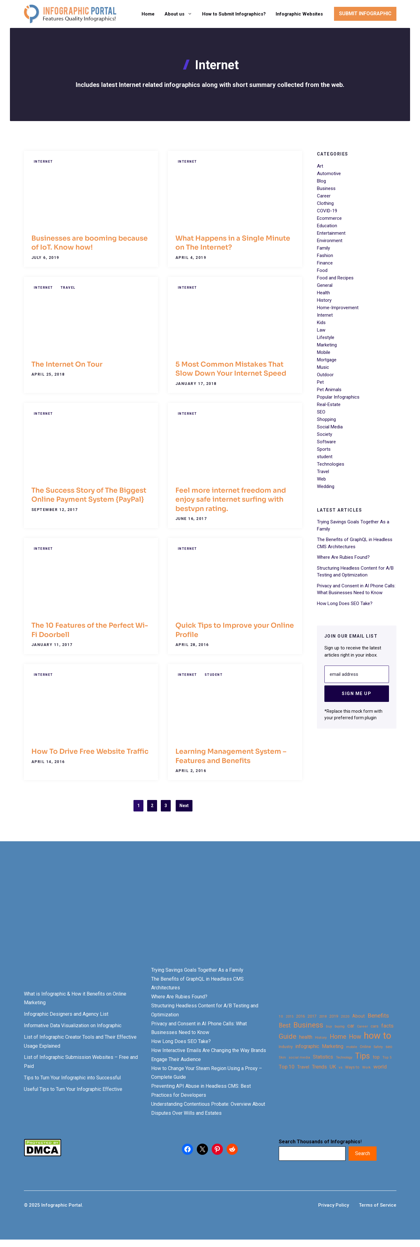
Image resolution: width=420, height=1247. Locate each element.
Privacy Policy (333, 1205)
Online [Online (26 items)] (365, 1046)
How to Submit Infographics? (234, 14)
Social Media (330, 427)
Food (322, 270)
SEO (321, 412)
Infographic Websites (299, 14)
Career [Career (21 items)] (362, 1026)
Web (321, 479)
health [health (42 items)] (305, 1037)
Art (320, 166)
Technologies (330, 464)
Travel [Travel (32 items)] (303, 1066)
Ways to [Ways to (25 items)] (352, 1067)
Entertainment (331, 233)
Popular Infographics (338, 397)
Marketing (327, 345)
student (214, 674)
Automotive (329, 173)
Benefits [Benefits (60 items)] (378, 1015)
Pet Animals (329, 389)
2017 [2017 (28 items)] (312, 1016)
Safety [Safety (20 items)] (378, 1047)
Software (326, 442)
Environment (329, 240)
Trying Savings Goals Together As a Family (197, 970)
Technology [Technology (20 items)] (344, 1057)
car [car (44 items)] (350, 1026)
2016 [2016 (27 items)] (300, 1016)
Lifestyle (325, 337)
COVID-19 (327, 211)
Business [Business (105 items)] (308, 1025)
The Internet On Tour (66, 364)
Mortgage (326, 360)
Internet (43, 161)
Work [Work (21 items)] (366, 1067)
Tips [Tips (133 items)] (362, 1056)
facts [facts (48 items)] (387, 1026)
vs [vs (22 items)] (340, 1067)
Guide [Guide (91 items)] (287, 1036)
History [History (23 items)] (321, 1037)
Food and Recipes (335, 278)
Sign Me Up (356, 693)
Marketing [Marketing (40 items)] (332, 1046)
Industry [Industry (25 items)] (286, 1047)
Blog (321, 181)
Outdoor (325, 374)
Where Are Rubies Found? (343, 557)
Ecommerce (329, 218)
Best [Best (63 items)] (285, 1025)
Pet (320, 382)
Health (323, 293)
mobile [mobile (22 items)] (351, 1047)
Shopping (326, 419)
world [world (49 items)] (380, 1067)
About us (181, 14)
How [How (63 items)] (355, 1036)
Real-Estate (329, 404)
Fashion (325, 255)
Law (321, 330)
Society (324, 434)
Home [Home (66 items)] (338, 1036)
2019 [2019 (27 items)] (333, 1016)
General (324, 285)
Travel (68, 287)
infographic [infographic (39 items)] (307, 1046)
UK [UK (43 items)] (333, 1067)
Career (324, 196)
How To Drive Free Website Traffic (89, 751)
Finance (325, 263)
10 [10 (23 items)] (281, 1016)
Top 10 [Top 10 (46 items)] (286, 1067)
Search (362, 1153)
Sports (324, 449)
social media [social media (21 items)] (299, 1057)
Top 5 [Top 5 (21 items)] (386, 1057)
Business (326, 188)
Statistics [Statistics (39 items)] (323, 1057)
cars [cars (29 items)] (374, 1025)
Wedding (325, 486)
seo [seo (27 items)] (389, 1046)
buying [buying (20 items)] (340, 1026)
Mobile (323, 352)
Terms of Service (377, 1205)
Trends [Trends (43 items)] (319, 1067)
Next (184, 805)
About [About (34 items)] (358, 1016)
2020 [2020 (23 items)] (345, 1016)
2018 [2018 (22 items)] (323, 1016)
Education (327, 225)
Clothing (325, 203)
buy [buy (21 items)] (329, 1026)
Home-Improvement (338, 307)
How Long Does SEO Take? (345, 603)
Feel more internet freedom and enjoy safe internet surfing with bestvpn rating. (230, 499)
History (324, 300)
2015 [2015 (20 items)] (289, 1016)
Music (323, 367)
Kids (321, 322)
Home (148, 14)
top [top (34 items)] (376, 1057)
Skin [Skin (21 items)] (282, 1057)
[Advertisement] (196, 914)
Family (323, 248)
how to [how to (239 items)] (377, 1035)
